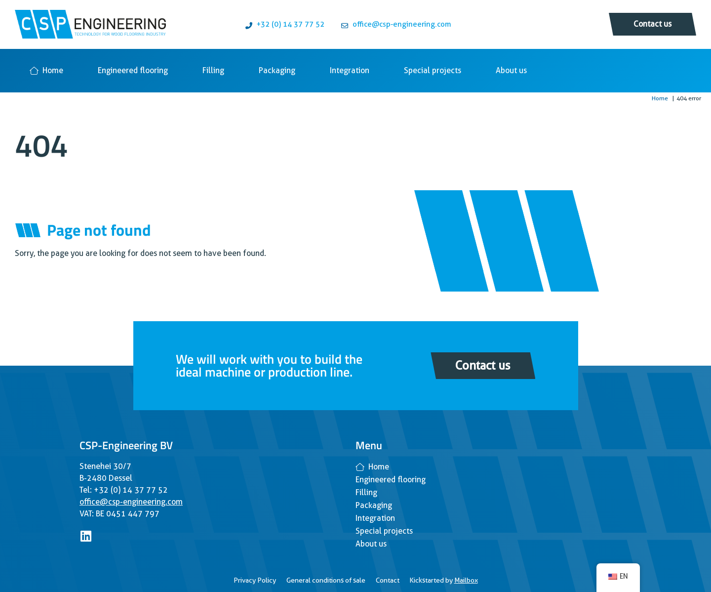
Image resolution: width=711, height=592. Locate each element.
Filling (213, 70)
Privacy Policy (255, 580)
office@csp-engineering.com (131, 502)
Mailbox (466, 580)
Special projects (432, 70)
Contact (387, 580)
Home (46, 70)
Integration (349, 70)
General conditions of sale (325, 580)
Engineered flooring (133, 70)
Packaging (277, 70)
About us (511, 70)
